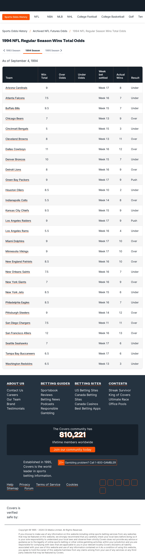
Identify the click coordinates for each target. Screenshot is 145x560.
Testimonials (16, 408)
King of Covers (119, 395)
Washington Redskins (18, 363)
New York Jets (14, 292)
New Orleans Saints (17, 271)
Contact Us (15, 390)
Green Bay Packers (17, 179)
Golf (131, 16)
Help (10, 484)
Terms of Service (48, 484)
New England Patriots (18, 261)
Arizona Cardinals (16, 87)
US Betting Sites (86, 390)
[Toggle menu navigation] (140, 5)
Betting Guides (55, 383)
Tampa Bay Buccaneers (20, 353)
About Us (15, 383)
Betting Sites (88, 383)
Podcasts (47, 404)
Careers (12, 395)
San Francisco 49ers (18, 333)
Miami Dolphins (14, 241)
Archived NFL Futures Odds (50, 31)
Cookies (72, 484)
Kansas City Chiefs (17, 210)
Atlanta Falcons (15, 98)
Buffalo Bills (12, 108)
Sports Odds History (14, 31)
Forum (29, 488)
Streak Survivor (120, 390)
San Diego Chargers (17, 322)
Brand (11, 404)
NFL (38, 16)
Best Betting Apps (87, 408)
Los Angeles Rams (17, 230)
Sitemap (13, 488)
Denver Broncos (15, 159)
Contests (118, 383)
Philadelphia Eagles (17, 302)
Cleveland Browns (16, 138)
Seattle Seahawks (16, 343)
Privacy (24, 484)
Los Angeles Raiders (18, 220)
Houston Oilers (14, 190)
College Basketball (112, 16)
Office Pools (117, 404)
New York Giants (15, 282)
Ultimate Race (119, 399)
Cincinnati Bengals (16, 128)
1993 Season (11, 50)
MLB (60, 16)
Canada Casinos (86, 404)
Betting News (50, 399)
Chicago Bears (14, 118)
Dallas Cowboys (15, 149)
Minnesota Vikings (17, 251)
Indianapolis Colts (16, 200)
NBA (50, 16)
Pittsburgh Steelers (17, 312)
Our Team (14, 399)
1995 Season (53, 50)
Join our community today (72, 449)
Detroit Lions (13, 169)
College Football (87, 16)
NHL (70, 16)
